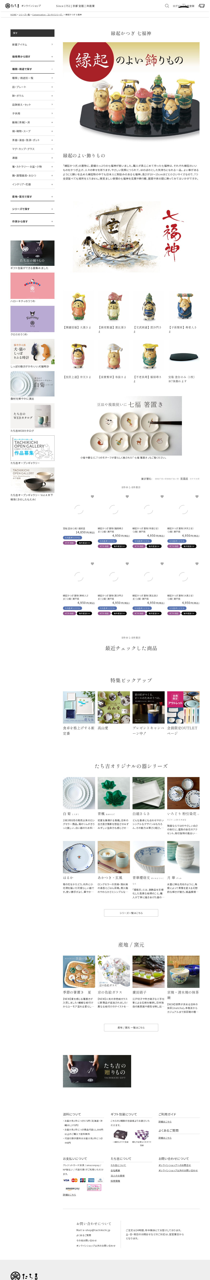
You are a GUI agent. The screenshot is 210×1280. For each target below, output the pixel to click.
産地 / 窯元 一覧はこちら (131, 1041)
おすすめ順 (192, 484)
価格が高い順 (163, 484)
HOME (13, 18)
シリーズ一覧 (24, 18)
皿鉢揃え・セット (21, 108)
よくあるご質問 (83, 1248)
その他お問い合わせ (86, 1253)
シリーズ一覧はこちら (131, 923)
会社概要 (115, 1184)
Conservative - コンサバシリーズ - (48, 18)
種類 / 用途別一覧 (23, 81)
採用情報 (115, 1194)
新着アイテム (19, 48)
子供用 (16, 117)
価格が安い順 (145, 484)
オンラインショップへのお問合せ (175, 1178)
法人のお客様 (118, 1189)
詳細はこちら (165, 1135)
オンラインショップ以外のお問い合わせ (178, 1184)
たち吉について (118, 1178)
